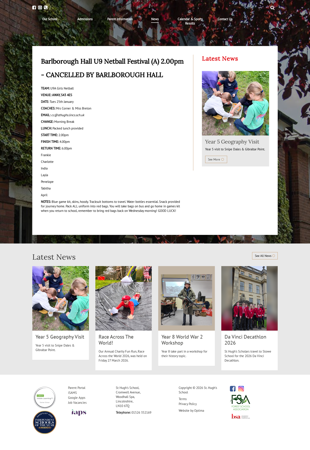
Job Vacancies (77, 403)
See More (216, 159)
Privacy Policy (188, 404)
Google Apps (76, 398)
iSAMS (72, 393)
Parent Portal (76, 388)
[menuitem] (49, 19)
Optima (199, 410)
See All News (265, 256)
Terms (183, 399)
